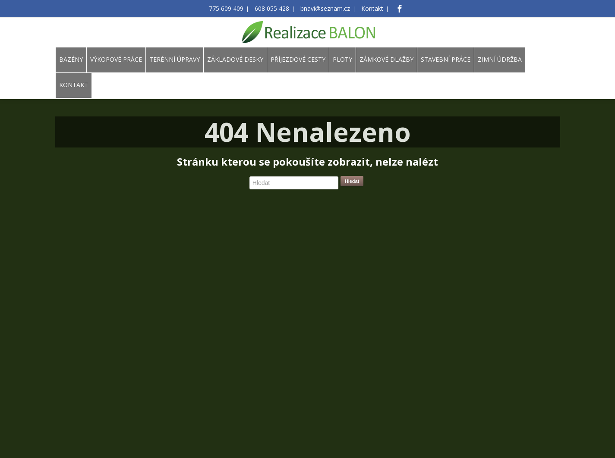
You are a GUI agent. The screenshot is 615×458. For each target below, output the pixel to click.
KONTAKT (73, 85)
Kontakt (364, 9)
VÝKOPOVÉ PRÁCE (116, 59)
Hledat (352, 181)
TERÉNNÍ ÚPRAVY (174, 59)
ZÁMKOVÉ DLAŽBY (386, 59)
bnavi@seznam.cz (322, 9)
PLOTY (342, 59)
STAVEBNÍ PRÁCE (445, 59)
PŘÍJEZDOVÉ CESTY (298, 59)
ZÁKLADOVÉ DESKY (235, 59)
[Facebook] (390, 8)
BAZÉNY (71, 59)
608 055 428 (274, 9)
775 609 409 (233, 9)
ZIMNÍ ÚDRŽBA (500, 59)
